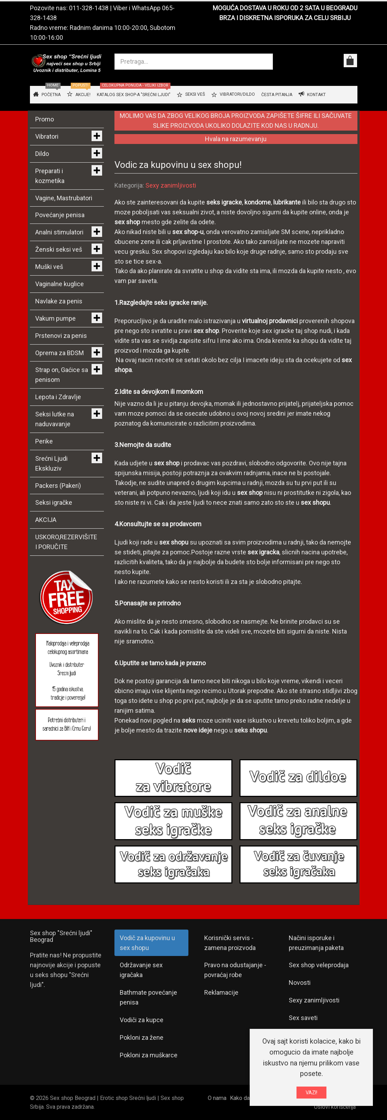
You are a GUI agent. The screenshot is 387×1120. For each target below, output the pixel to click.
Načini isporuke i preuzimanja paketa (316, 942)
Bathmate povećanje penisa (148, 997)
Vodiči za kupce (141, 1020)
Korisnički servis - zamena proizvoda (230, 942)
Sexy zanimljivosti (170, 185)
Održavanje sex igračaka (141, 970)
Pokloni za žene (141, 1037)
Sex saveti (303, 1017)
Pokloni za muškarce (148, 1055)
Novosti (300, 982)
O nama (217, 1098)
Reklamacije (221, 992)
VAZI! (311, 1092)
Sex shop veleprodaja (319, 965)
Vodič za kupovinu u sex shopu (147, 942)
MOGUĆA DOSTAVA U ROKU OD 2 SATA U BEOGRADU (285, 8)
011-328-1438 (88, 8)
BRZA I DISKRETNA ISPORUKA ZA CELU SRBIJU (285, 17)
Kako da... (241, 1098)
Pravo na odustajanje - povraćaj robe (235, 970)
